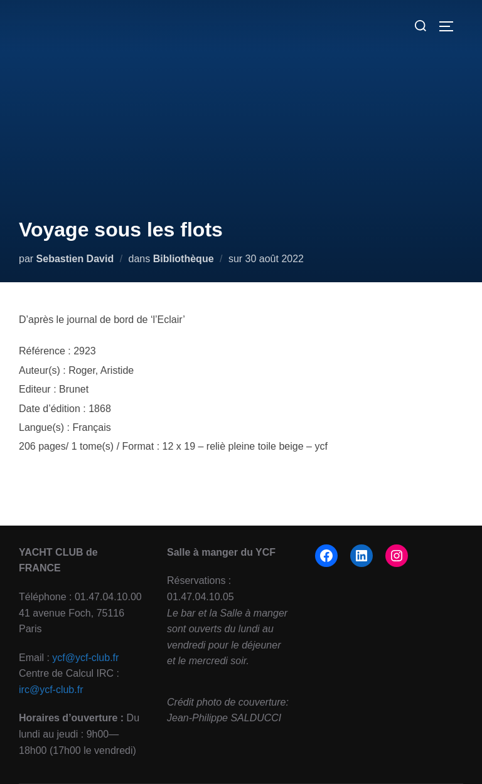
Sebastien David (75, 258)
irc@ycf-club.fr (51, 689)
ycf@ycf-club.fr (85, 657)
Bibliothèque (183, 258)
